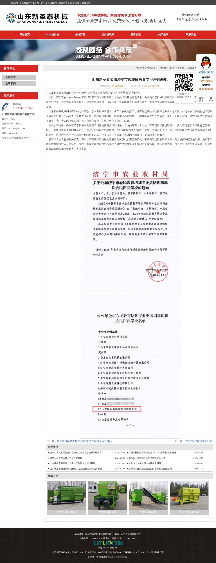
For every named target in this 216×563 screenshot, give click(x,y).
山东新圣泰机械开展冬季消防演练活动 (147, 458)
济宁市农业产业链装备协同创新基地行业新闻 (150, 468)
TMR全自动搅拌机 (189, 512)
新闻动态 (135, 34)
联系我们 (191, 34)
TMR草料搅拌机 (148, 512)
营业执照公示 (121, 557)
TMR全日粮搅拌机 (66, 512)
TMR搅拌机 (52, 34)
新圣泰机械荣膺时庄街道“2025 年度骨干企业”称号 (85, 441)
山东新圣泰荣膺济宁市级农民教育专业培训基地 (72, 463)
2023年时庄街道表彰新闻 (198, 441)
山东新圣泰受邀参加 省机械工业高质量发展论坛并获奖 (76, 468)
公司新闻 (11, 83)
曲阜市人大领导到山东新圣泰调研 (145, 463)
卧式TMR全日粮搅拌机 (124, 552)
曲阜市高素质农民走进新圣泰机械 (66, 458)
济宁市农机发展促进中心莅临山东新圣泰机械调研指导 (76, 452)
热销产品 (80, 34)
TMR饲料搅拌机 (107, 512)
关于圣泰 (163, 34)
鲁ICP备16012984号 (105, 557)
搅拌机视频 (108, 34)
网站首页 (25, 34)
